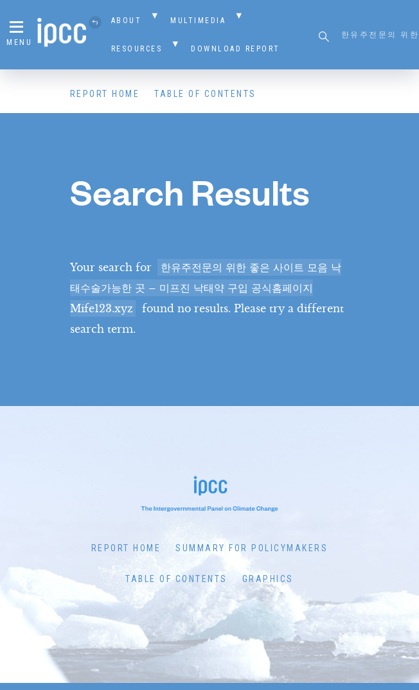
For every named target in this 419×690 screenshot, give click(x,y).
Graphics (268, 579)
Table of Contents (205, 94)
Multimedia (198, 20)
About (126, 20)
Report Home (105, 94)
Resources (137, 48)
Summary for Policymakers (251, 548)
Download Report (235, 48)
